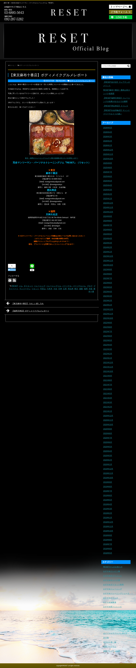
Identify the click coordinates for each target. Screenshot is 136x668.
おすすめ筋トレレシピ (112, 607)
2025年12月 (108, 150)
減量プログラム (109, 647)
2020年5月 (107, 447)
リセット (35, 289)
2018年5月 (107, 553)
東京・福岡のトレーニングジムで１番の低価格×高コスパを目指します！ (51, 158)
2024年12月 (108, 203)
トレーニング (39, 286)
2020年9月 (107, 429)
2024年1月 (107, 252)
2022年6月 (107, 336)
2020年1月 (107, 464)
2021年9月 (107, 376)
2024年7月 (107, 225)
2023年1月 (107, 305)
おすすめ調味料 (109, 611)
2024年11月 (108, 207)
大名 (55, 289)
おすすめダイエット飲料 (113, 585)
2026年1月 (107, 145)
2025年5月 (107, 181)
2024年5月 (107, 234)
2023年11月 (108, 261)
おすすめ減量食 (109, 602)
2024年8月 (107, 221)
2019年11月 (108, 473)
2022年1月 (107, 358)
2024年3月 (107, 243)
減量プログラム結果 (111, 651)
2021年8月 (107, 380)
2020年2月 (107, 460)
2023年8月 (107, 274)
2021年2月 (107, 407)
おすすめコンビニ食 (111, 571)
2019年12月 (108, 469)
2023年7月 (107, 278)
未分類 (106, 638)
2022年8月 (107, 327)
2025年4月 (107, 185)
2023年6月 (107, 283)
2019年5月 (107, 500)
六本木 (49, 289)
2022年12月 (108, 309)
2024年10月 (108, 212)
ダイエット (28, 286)
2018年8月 (107, 540)
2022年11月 (108, 314)
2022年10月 (108, 318)
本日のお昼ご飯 (109, 642)
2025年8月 (107, 168)
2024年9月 (107, 216)
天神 (60, 289)
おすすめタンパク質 (111, 580)
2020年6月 (107, 442)
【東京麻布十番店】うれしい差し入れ (25, 303)
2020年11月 (108, 420)
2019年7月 (107, 491)
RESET (15, 286)
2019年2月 (107, 513)
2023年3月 (107, 296)
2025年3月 (107, 190)
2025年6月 (107, 176)
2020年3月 (107, 456)
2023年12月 (108, 256)
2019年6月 (107, 495)
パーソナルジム (79, 286)
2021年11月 (108, 367)
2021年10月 (108, 371)
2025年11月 (108, 154)
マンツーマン (24, 289)
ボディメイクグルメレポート (82, 81)
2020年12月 (108, 416)
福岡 (86, 289)
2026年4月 (107, 132)
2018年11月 (108, 526)
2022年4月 (107, 345)
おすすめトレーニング (112, 589)
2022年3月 (107, 349)
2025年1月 (107, 199)
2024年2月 (107, 247)
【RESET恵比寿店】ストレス (115, 106)
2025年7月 (107, 172)
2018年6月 (107, 549)
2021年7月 (107, 385)
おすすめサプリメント (112, 576)
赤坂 (90, 289)
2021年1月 (107, 411)
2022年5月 (107, 340)
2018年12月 (108, 522)
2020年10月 (108, 425)
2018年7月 (107, 544)
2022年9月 (107, 323)
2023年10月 (108, 265)
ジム (21, 286)
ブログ (89, 286)
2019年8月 (107, 487)
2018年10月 (108, 531)
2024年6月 (107, 230)
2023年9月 (107, 270)
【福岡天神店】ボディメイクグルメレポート (27, 310)
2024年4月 (107, 238)
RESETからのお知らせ (112, 567)
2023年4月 (107, 292)
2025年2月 (107, 194)
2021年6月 (107, 389)
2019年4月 (107, 504)
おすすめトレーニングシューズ (116, 593)
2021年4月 (107, 398)
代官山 (43, 289)
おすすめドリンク (110, 598)
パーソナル (67, 286)
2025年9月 (107, 163)
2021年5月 (107, 394)
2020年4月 (107, 451)
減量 (81, 289)
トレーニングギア (110, 624)
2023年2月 (107, 301)
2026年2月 (107, 141)
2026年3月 (107, 137)
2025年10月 (108, 159)
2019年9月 (107, 482)
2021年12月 (108, 363)
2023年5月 (107, 287)
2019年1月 (107, 518)
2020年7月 (107, 438)
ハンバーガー (108, 629)
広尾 (65, 289)
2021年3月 (107, 402)
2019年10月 (108, 478)
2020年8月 (107, 433)
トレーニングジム (53, 286)
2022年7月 (107, 332)
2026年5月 (107, 128)
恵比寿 (70, 289)
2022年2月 (107, 354)
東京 (76, 289)
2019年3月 (107, 509)
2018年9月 (107, 535)
